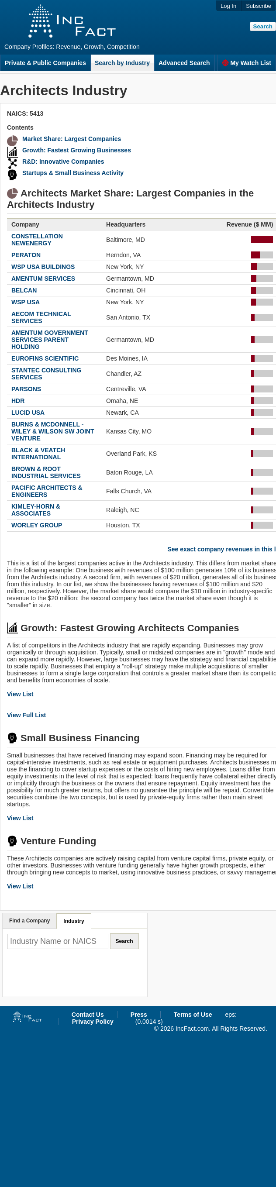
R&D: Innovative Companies (63, 161)
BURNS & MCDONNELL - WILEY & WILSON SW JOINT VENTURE (52, 431)
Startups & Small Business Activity (73, 172)
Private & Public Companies (45, 62)
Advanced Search (184, 62)
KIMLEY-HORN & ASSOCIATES (35, 510)
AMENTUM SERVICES (43, 278)
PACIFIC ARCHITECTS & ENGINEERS (47, 491)
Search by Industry (122, 62)
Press (139, 1014)
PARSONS (26, 388)
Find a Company (29, 921)
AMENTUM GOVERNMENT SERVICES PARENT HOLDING (49, 339)
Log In (228, 6)
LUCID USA (28, 412)
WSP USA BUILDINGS (43, 266)
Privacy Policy (93, 1021)
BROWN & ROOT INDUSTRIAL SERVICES (46, 472)
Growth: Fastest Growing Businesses (76, 150)
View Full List (26, 715)
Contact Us (88, 1014)
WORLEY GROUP (36, 525)
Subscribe (258, 6)
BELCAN (24, 290)
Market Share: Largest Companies (71, 138)
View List (20, 694)
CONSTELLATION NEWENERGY (37, 240)
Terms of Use (193, 1014)
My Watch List (246, 62)
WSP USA (25, 302)
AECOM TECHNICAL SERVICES (41, 317)
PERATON (26, 254)
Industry (73, 921)
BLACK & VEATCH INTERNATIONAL (38, 454)
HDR (17, 400)
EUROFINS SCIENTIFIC (45, 358)
